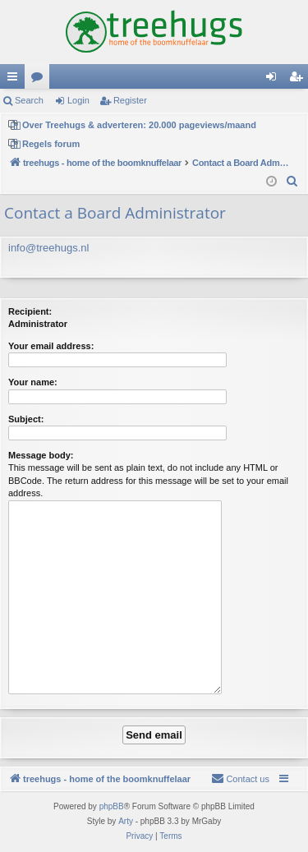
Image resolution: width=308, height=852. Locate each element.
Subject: (26, 419)
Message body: (40, 455)
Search (29, 100)
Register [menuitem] (299, 80)
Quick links (16, 80)
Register (130, 100)
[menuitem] (292, 182)
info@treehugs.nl (48, 248)
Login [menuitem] (274, 80)
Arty (125, 821)
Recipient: (30, 311)
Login (78, 100)
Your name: (32, 382)
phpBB (111, 806)
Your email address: (51, 346)
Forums (40, 80)
